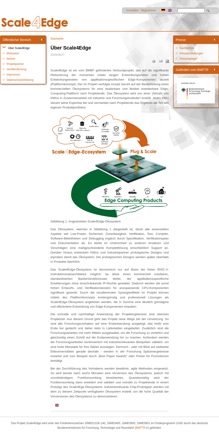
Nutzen (10, 58)
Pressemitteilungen (191, 53)
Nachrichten (187, 48)
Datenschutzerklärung (19, 80)
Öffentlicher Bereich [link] (17, 40)
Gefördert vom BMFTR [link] (192, 70)
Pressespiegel (188, 58)
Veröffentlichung (16, 69)
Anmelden (132, 10)
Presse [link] (181, 40)
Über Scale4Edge (19, 48)
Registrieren (148, 10)
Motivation (12, 53)
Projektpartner (15, 64)
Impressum (13, 74)
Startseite (57, 38)
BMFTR (140, 427)
